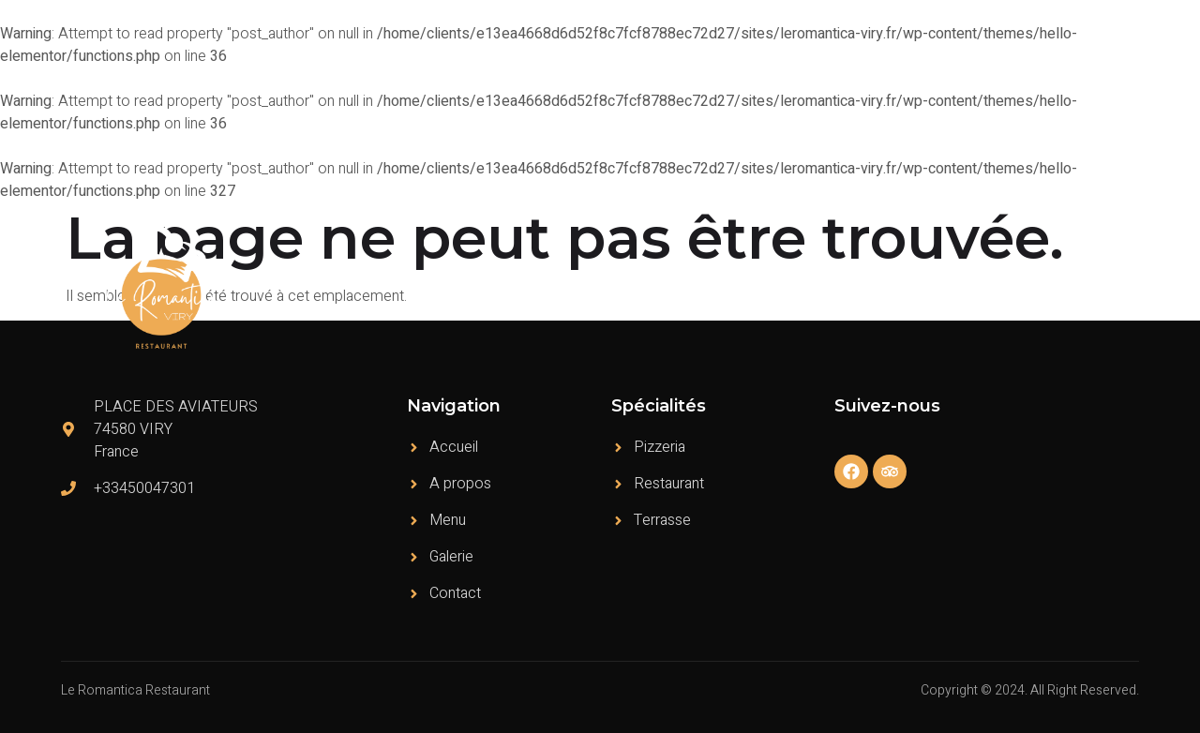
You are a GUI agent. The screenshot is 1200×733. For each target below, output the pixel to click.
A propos (762, 287)
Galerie (1024, 287)
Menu (838, 287)
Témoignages (929, 287)
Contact (1100, 287)
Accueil (680, 287)
